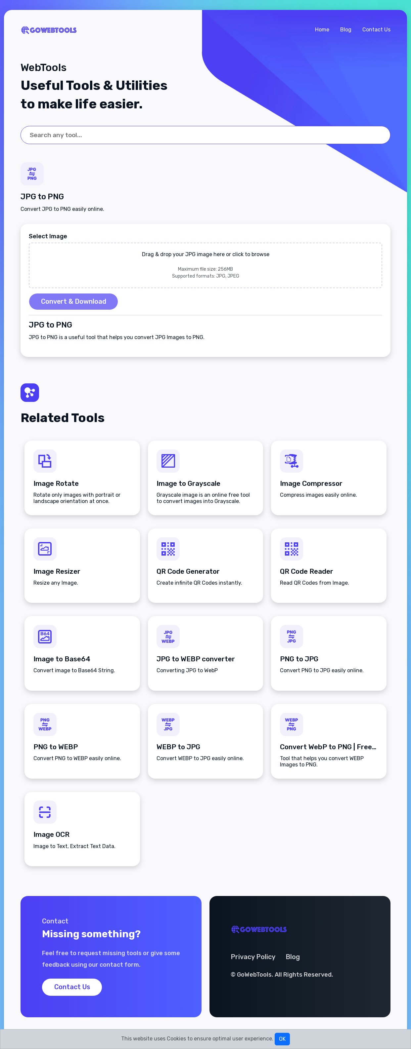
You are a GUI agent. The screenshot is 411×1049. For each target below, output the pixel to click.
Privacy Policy (253, 959)
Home (322, 29)
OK (282, 1039)
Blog (345, 29)
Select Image (48, 237)
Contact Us (376, 29)
